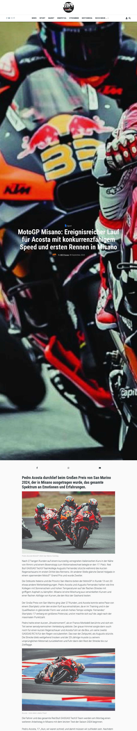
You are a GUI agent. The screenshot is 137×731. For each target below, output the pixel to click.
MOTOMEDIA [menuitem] (87, 18)
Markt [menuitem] (51, 18)
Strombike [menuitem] (74, 18)
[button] (37, 468)
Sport (69, 226)
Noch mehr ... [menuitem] (101, 19)
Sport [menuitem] (42, 18)
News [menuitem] (34, 18)
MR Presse (64, 255)
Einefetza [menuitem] (61, 18)
